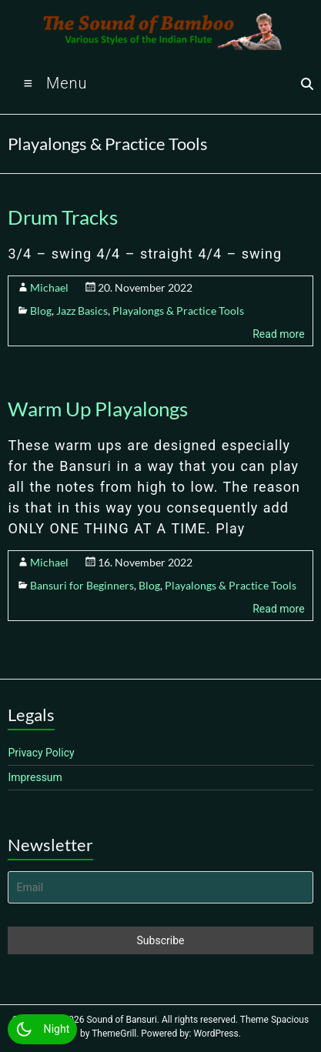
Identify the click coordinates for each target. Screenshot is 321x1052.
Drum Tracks (63, 217)
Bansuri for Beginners (82, 585)
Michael (49, 287)
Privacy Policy (41, 752)
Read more (278, 334)
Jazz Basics (82, 310)
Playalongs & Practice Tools (178, 310)
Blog (41, 310)
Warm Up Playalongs (98, 408)
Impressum (35, 777)
